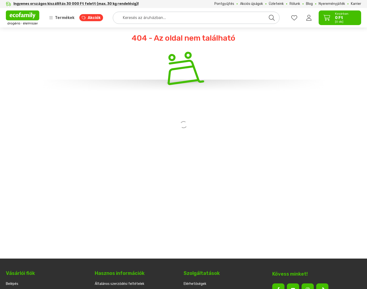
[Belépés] (309, 18)
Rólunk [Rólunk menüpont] (295, 4)
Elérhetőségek (195, 284)
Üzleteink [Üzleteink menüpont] (276, 4)
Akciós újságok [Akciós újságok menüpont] (251, 4)
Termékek (61, 17)
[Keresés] (272, 18)
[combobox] (196, 18)
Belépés (12, 284)
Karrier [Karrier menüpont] (356, 4)
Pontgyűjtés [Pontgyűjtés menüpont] (224, 4)
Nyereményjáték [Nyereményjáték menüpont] (332, 4)
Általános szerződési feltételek (119, 284)
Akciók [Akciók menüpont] (94, 17)
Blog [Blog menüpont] (309, 4)
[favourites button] (294, 18)
